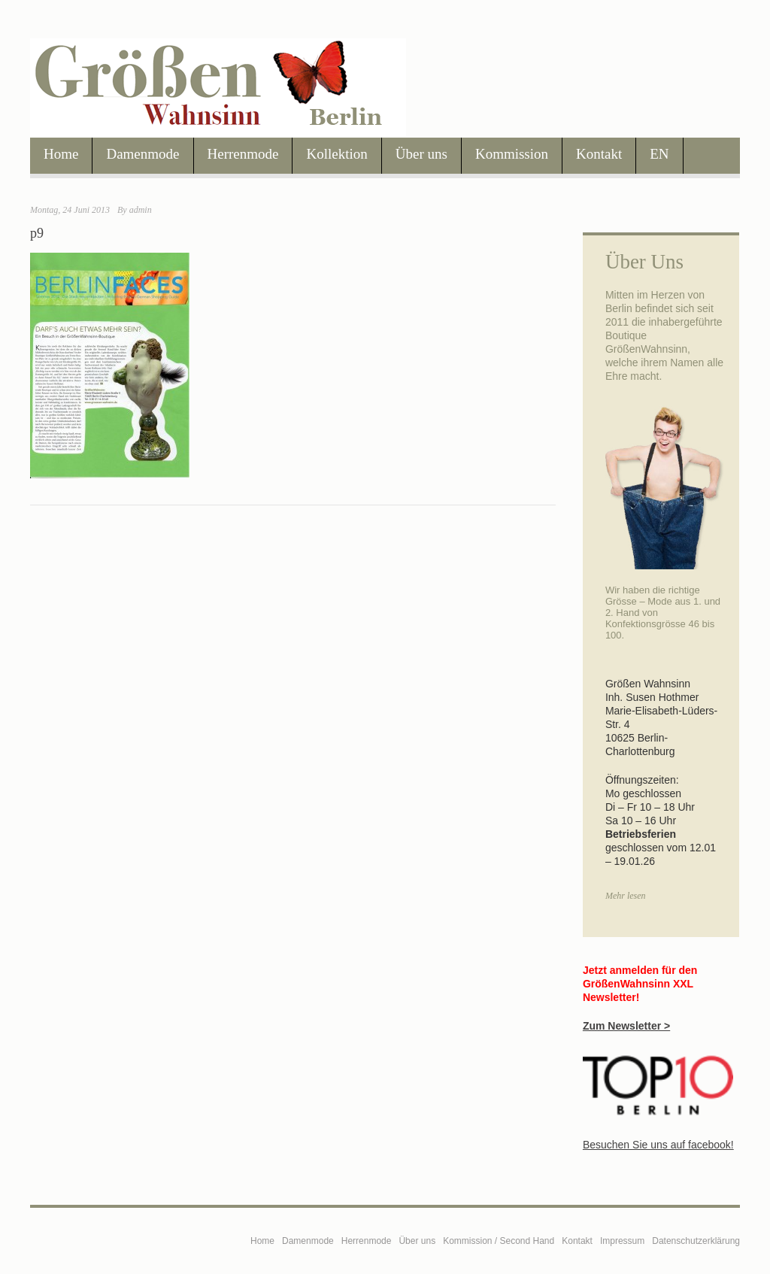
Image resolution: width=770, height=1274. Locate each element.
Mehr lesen (625, 895)
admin (140, 210)
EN (659, 154)
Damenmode (142, 154)
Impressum (622, 1241)
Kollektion (336, 154)
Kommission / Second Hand (498, 1241)
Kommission (511, 154)
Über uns (421, 154)
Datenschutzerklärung (696, 1241)
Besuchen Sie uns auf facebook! (658, 1145)
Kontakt (599, 154)
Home (61, 154)
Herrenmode (243, 154)
